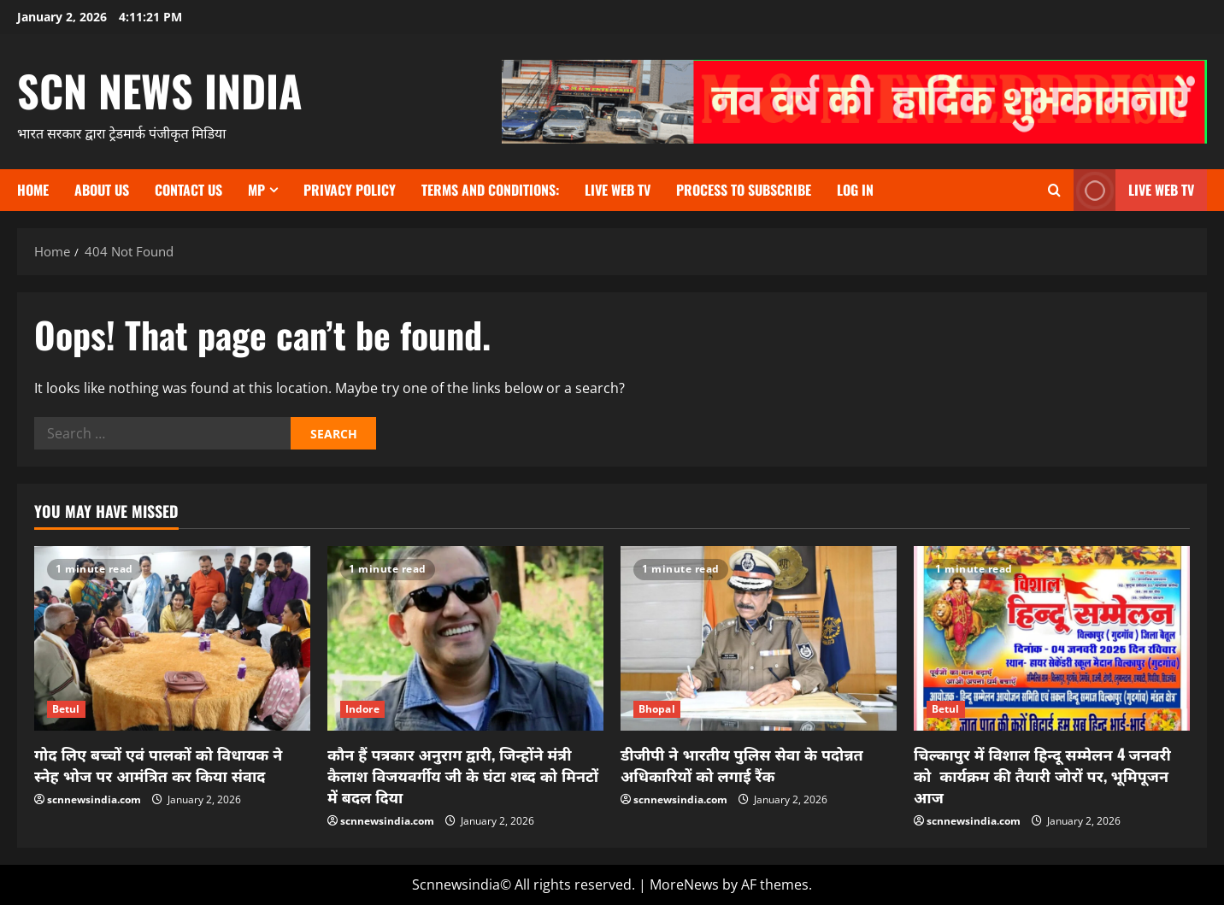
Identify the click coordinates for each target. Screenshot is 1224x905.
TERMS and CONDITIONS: (490, 189)
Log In (855, 189)
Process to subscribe (743, 189)
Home (33, 189)
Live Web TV (617, 189)
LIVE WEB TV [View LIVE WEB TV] (1134, 190)
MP (256, 189)
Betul (66, 709)
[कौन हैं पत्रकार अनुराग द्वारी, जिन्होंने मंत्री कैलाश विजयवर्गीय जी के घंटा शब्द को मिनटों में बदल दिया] (465, 638)
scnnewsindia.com (94, 799)
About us (101, 189)
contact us (188, 189)
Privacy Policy (349, 189)
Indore (362, 709)
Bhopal (656, 709)
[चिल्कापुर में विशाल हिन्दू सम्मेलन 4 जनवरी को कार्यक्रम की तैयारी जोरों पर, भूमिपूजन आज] (1052, 638)
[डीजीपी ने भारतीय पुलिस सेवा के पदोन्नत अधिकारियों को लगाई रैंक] (759, 638)
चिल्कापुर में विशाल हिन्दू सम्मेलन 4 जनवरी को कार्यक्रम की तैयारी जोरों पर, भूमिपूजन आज (1042, 775)
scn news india (160, 89)
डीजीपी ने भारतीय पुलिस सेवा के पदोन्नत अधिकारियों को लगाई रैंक (742, 764)
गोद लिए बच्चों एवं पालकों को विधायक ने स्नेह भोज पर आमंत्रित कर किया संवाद (158, 764)
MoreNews (684, 884)
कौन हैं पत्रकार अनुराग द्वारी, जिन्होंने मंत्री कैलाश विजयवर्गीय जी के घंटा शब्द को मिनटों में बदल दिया (462, 775)
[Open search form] (1054, 190)
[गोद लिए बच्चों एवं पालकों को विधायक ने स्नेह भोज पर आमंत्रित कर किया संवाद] (172, 638)
